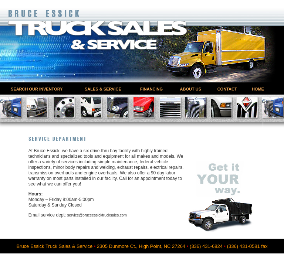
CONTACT (227, 89)
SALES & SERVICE (103, 89)
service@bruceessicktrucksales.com (97, 215)
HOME (258, 89)
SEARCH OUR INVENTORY (37, 89)
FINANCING (151, 89)
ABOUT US (190, 89)
